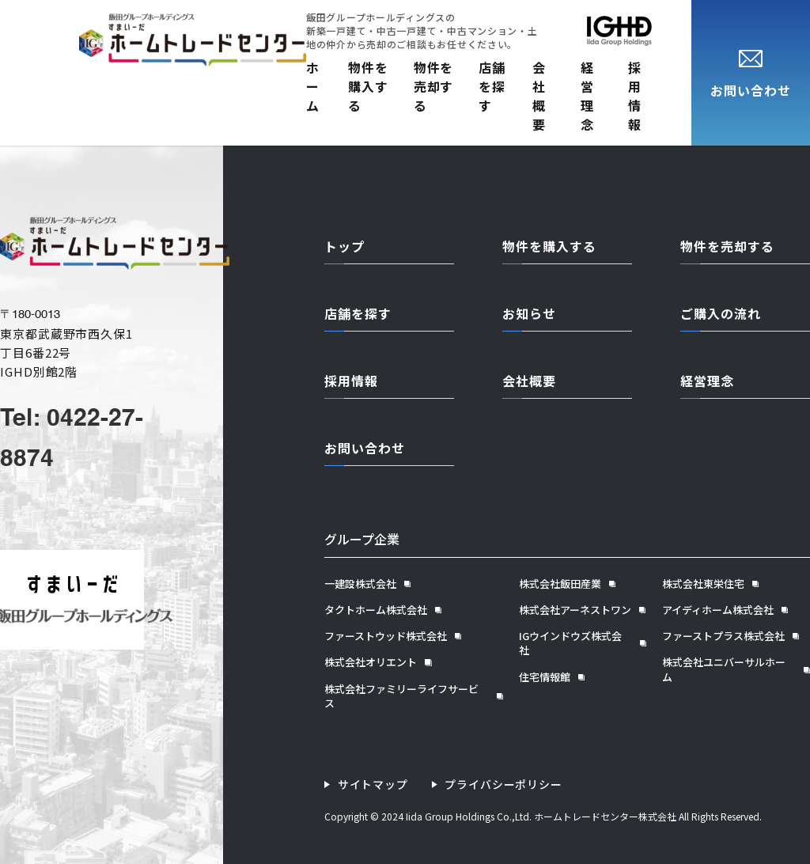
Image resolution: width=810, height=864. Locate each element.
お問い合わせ (364, 447)
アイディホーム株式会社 (718, 610)
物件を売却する (434, 86)
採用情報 (635, 96)
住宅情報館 (544, 677)
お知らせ (529, 313)
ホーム (313, 86)
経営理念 (587, 96)
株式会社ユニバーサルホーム (723, 669)
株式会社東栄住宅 (703, 584)
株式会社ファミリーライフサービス (401, 696)
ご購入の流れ (720, 313)
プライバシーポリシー (503, 784)
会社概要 (539, 96)
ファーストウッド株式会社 (385, 636)
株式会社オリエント (370, 662)
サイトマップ (373, 784)
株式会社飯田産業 (560, 584)
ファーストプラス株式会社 (723, 636)
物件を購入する (368, 86)
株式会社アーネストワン (575, 610)
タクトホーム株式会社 (375, 610)
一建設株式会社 (360, 584)
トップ (344, 246)
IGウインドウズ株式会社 (570, 643)
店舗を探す (492, 86)
